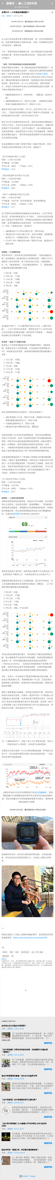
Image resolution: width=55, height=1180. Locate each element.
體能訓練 (5, 956)
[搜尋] (52, 4)
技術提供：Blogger (27, 1176)
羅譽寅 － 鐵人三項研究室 (21, 3)
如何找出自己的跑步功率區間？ (14, 1026)
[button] (52, 12)
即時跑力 (5, 169)
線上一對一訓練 (37, 952)
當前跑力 (17, 514)
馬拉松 (4, 952)
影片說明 (43, 74)
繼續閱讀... (48, 1043)
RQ (12, 956)
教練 (11, 952)
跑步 (17, 952)
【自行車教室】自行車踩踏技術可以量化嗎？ (19, 1100)
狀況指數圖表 (41, 792)
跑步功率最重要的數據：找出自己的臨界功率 (19, 1076)
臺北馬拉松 (25, 952)
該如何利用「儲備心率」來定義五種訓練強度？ (20, 1150)
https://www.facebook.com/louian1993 (30, 937)
